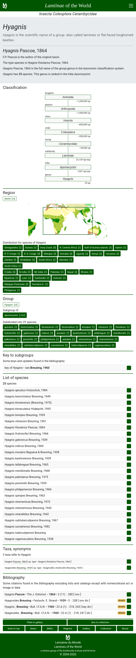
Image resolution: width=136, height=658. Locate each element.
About (125, 628)
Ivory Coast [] (48, 247)
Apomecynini (68, 167)
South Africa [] (47, 259)
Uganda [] (82, 253)
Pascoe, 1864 (20, 561)
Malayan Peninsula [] (16, 284)
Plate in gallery (35, 622)
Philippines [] (12, 290)
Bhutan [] (86, 271)
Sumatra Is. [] (40, 284)
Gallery (86, 628)
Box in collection (100, 622)
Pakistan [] (56, 271)
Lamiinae (68, 155)
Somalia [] (66, 253)
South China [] (12, 265)
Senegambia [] (12, 247)
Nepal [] (72, 271)
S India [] (9, 271)
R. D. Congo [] (32, 253)
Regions (67, 628)
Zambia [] (10, 259)
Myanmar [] (11, 278)
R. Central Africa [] (70, 247)
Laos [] (26, 278)
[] (14, 315)
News (33, 628)
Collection (106, 628)
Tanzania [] (112, 253)
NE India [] (40, 271)
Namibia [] (65, 259)
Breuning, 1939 (24, 567)
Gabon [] (120, 247)
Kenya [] (97, 253)
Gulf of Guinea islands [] (98, 247)
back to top (14, 628)
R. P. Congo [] (12, 253)
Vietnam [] (59, 278)
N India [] (24, 271)
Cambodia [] (42, 278)
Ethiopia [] (50, 253)
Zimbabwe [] (27, 259)
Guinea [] (30, 247)
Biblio (50, 628)
